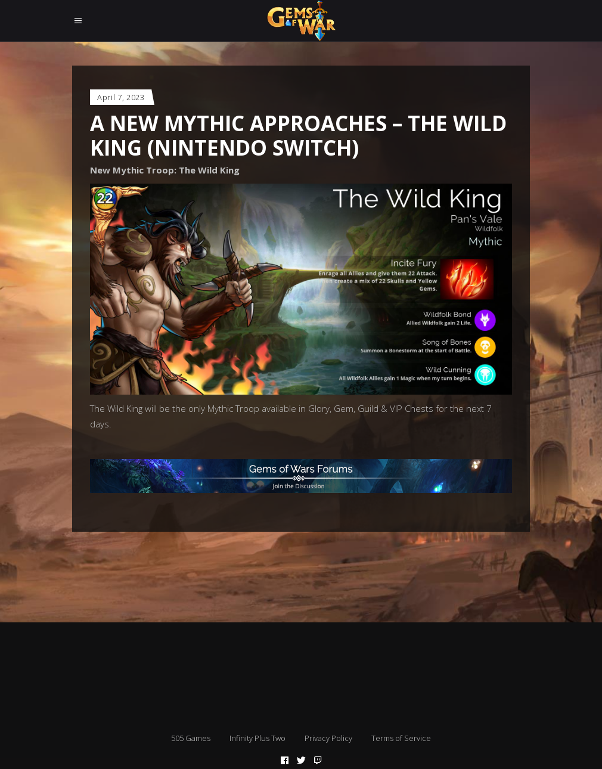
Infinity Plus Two (257, 738)
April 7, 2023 (120, 97)
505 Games (190, 738)
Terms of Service (401, 738)
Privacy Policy (328, 738)
